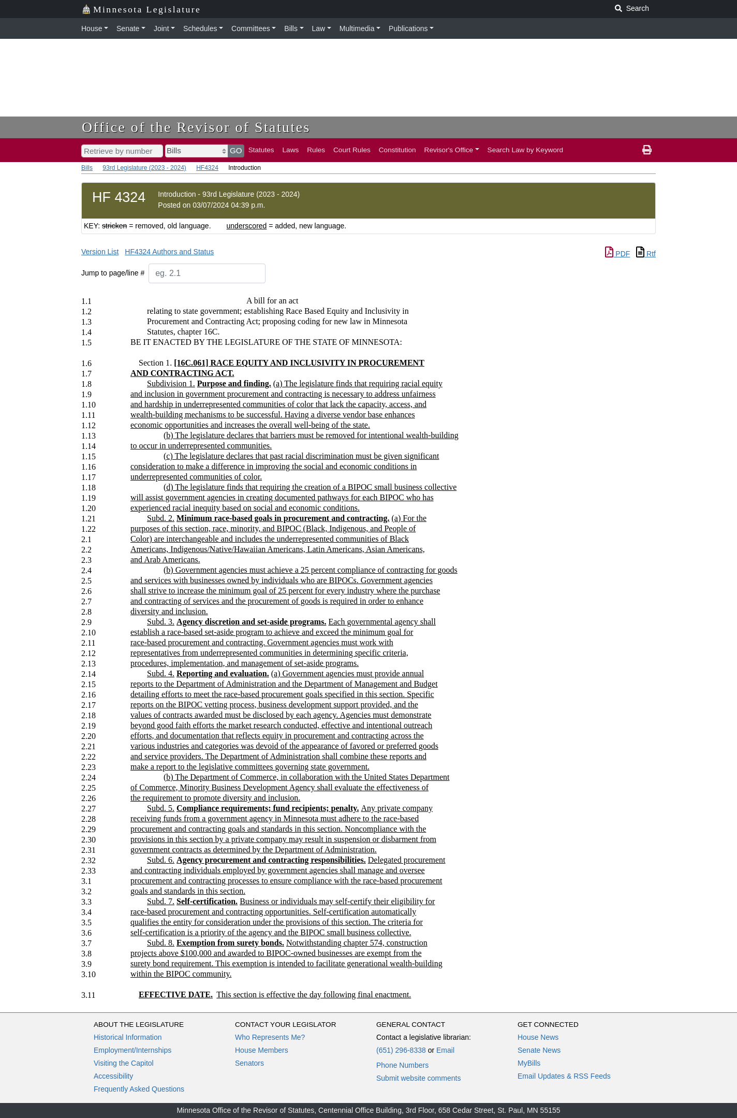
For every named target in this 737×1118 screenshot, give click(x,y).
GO (236, 150)
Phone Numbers (402, 1065)
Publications (408, 28)
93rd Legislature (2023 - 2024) (144, 167)
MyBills (529, 1063)
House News (538, 1037)
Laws (291, 150)
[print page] (647, 150)
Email (445, 1050)
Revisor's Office (449, 150)
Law (319, 28)
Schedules (200, 28)
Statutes (261, 150)
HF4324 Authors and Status (169, 252)
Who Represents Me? (270, 1037)
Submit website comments (418, 1078)
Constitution (397, 150)
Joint (161, 28)
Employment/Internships (132, 1050)
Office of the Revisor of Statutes (196, 127)
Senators (249, 1063)
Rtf (646, 254)
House (91, 28)
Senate (127, 28)
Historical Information (128, 1037)
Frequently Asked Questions (139, 1089)
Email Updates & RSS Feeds (564, 1076)
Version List (100, 252)
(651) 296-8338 (401, 1050)
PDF (617, 254)
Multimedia (357, 28)
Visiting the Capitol (124, 1063)
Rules (316, 150)
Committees (250, 28)
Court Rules (352, 150)
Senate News (539, 1050)
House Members (261, 1050)
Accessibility (113, 1076)
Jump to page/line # (112, 273)
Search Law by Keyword (526, 150)
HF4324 (207, 167)
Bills (291, 28)
